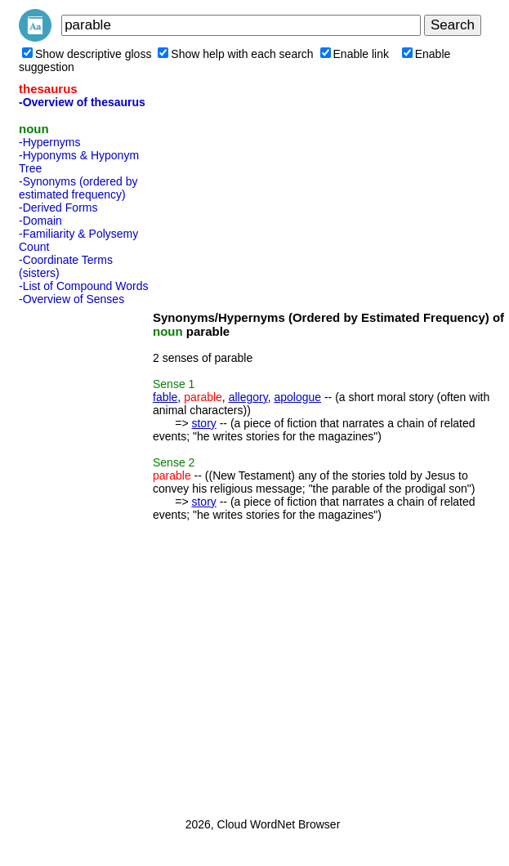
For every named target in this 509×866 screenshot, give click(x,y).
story (203, 423)
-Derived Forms (58, 207)
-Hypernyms (49, 142)
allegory (248, 397)
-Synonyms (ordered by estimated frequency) (78, 188)
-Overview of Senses (71, 299)
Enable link (355, 53)
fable (165, 397)
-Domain (40, 220)
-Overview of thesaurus (82, 102)
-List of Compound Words (83, 285)
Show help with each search (235, 53)
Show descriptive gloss (86, 53)
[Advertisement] (84, 556)
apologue (297, 397)
